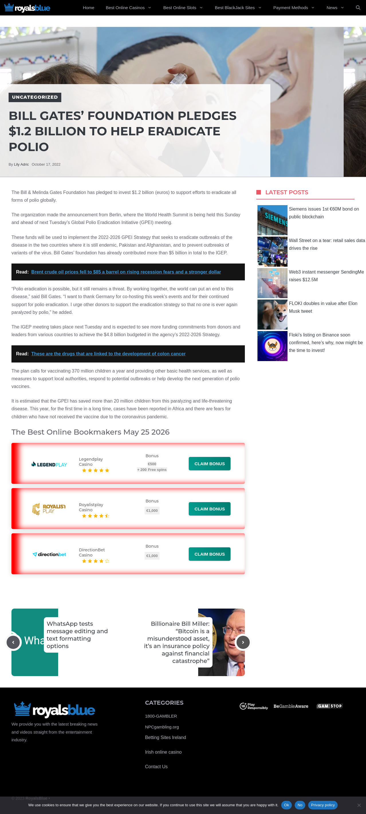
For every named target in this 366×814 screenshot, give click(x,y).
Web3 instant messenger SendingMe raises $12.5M (310, 283)
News (338, 7)
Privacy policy (323, 805)
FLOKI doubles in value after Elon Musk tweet (307, 315)
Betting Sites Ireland (165, 737)
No (300, 805)
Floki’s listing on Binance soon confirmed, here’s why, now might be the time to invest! (310, 346)
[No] (359, 805)
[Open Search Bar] (358, 7)
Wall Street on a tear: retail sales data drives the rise (311, 252)
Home (88, 7)
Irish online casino (163, 752)
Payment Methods (297, 7)
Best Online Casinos (132, 7)
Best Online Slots (186, 7)
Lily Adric (21, 164)
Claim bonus (209, 463)
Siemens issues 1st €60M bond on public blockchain (308, 220)
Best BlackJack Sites (241, 7)
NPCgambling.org (162, 726)
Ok (286, 805)
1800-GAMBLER (161, 716)
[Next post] (243, 642)
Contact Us (156, 766)
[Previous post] (13, 642)
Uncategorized (35, 97)
